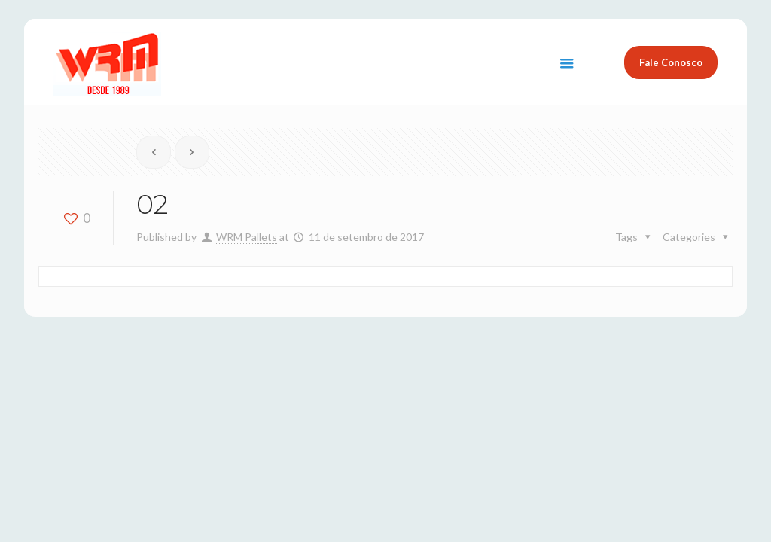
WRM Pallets (246, 236)
